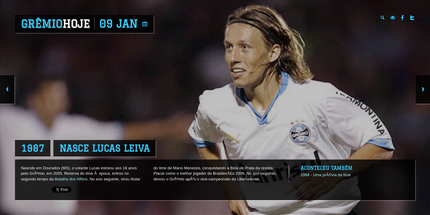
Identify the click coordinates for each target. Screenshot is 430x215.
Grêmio (55, 24)
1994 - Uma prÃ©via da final (326, 175)
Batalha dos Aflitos (71, 179)
